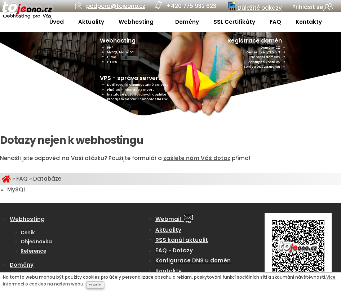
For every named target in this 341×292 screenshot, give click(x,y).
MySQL (16, 189)
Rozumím (95, 284)
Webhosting (137, 22)
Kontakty (309, 22)
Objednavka (36, 241)
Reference (33, 251)
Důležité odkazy (254, 6)
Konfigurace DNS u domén (193, 260)
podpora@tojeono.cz (115, 6)
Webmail (174, 219)
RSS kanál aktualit (181, 240)
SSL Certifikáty (234, 22)
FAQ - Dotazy (174, 250)
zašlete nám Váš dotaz (196, 158)
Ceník (28, 232)
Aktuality (91, 22)
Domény (187, 22)
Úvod (56, 22)
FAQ (275, 22)
